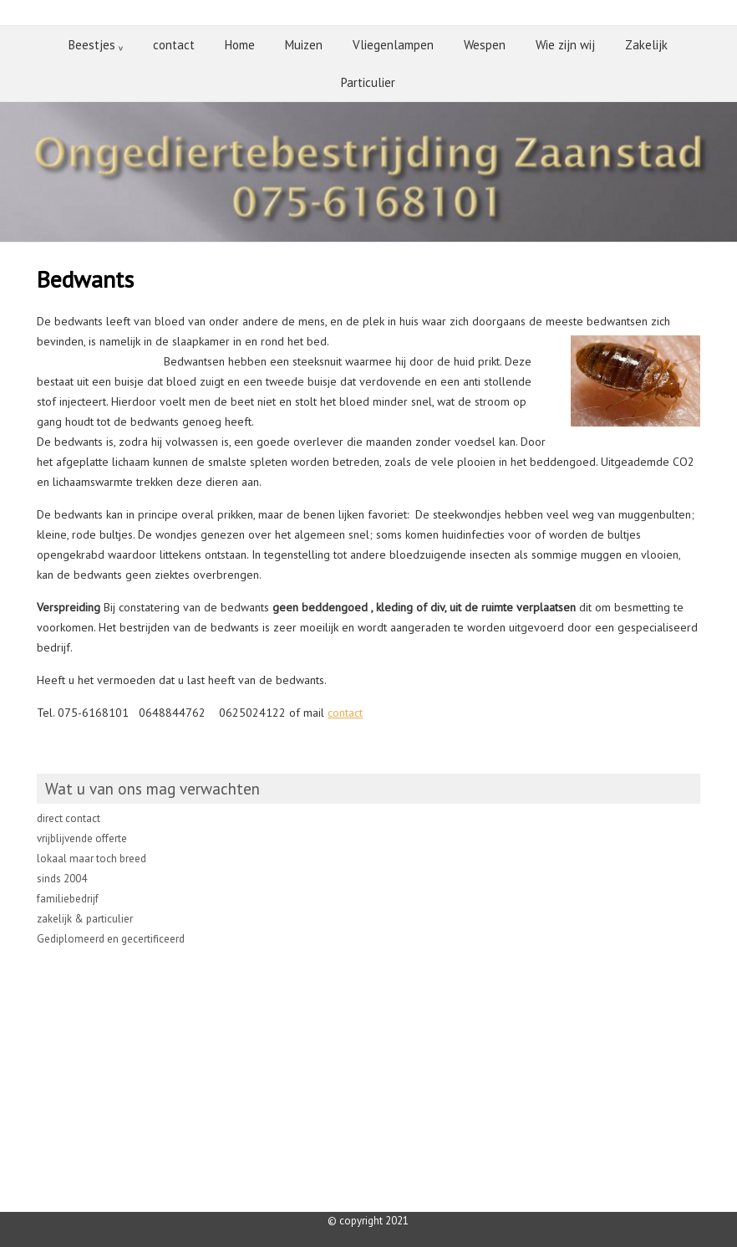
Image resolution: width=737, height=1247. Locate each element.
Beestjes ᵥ (96, 45)
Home (240, 45)
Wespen (485, 45)
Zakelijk (646, 45)
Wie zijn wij (565, 45)
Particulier (368, 82)
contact (174, 45)
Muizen (304, 45)
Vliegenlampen (393, 45)
